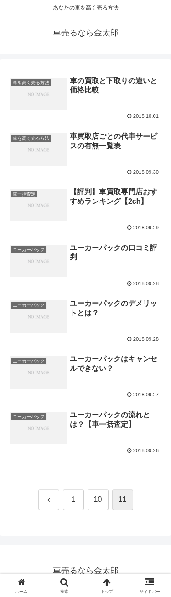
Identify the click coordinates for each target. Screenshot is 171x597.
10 (98, 499)
